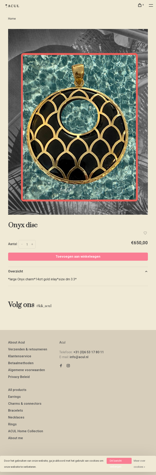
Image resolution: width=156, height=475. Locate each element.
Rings (12, 424)
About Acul (16, 342)
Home (12, 18)
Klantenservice (19, 356)
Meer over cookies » (139, 463)
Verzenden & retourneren (27, 349)
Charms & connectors (24, 404)
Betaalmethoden (21, 363)
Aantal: (12, 244)
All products (17, 390)
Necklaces (16, 417)
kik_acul (43, 306)
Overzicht (15, 271)
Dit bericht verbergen (116, 461)
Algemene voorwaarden (26, 370)
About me (15, 438)
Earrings (14, 397)
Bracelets (15, 410)
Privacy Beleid (19, 377)
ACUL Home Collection (25, 431)
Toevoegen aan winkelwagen (78, 256)
